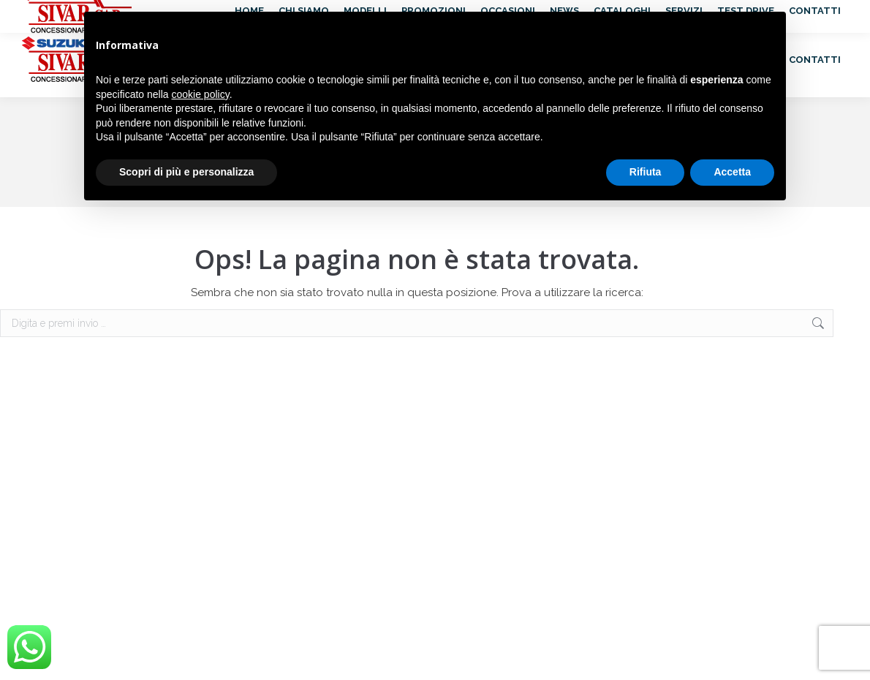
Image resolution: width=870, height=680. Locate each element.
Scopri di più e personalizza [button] (186, 172)
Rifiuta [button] (645, 172)
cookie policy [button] (201, 94)
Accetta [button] (732, 172)
